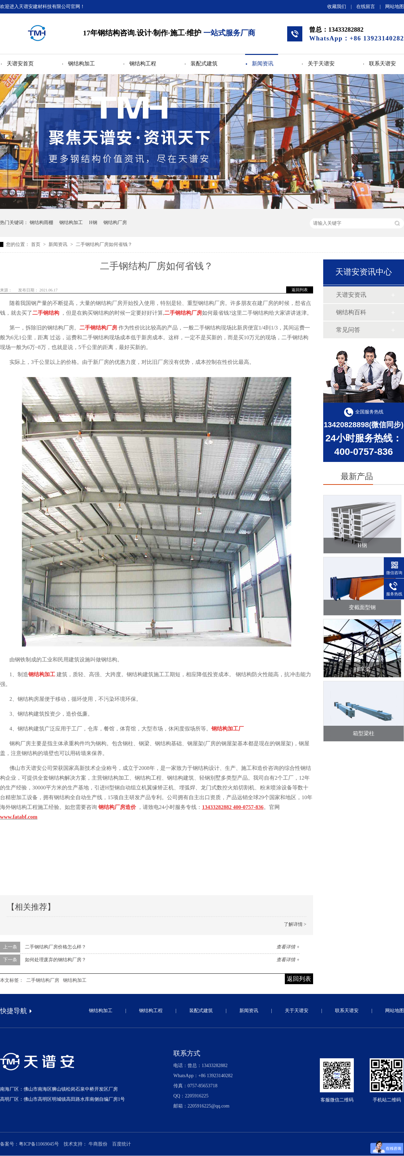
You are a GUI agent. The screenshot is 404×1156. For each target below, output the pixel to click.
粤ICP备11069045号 (39, 1144)
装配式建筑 (204, 63)
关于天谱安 (321, 63)
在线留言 (365, 6)
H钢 (93, 222)
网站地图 (394, 6)
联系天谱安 (382, 63)
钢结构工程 (142, 63)
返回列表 (300, 289)
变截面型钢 (362, 607)
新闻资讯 (262, 63)
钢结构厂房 (115, 222)
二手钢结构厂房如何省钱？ (104, 244)
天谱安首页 (20, 63)
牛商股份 (98, 1144)
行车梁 (362, 669)
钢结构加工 (81, 63)
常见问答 (348, 329)
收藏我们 (336, 6)
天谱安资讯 (351, 294)
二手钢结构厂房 (42, 980)
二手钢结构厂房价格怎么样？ (55, 946)
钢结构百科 (351, 312)
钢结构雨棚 (41, 222)
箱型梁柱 (363, 733)
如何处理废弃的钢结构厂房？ (55, 959)
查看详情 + (288, 946)
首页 (36, 244)
